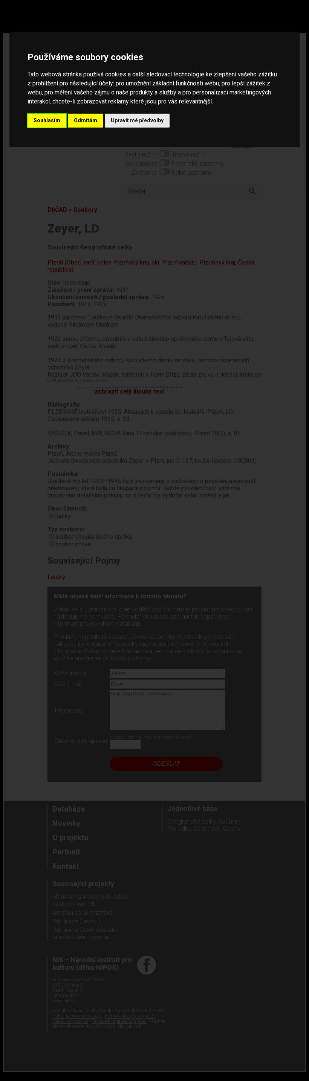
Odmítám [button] (85, 120)
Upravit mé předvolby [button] (137, 120)
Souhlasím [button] (47, 120)
